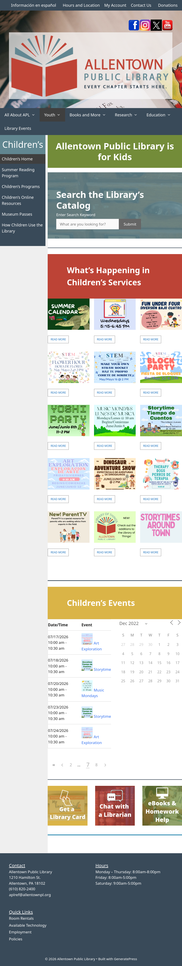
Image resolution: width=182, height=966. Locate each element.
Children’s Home (17, 159)
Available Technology (27, 925)
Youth (54, 115)
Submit (130, 224)
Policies (15, 939)
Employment (20, 932)
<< (53, 765)
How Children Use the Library (22, 228)
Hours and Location (81, 5)
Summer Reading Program (18, 172)
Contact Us (141, 5)
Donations (168, 5)
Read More (58, 339)
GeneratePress (125, 959)
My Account (115, 5)
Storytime (102, 669)
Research (128, 115)
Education (160, 115)
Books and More (90, 115)
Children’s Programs (21, 186)
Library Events (17, 128)
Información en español (33, 5)
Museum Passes (17, 214)
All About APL (22, 115)
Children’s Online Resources (18, 200)
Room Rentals (21, 918)
